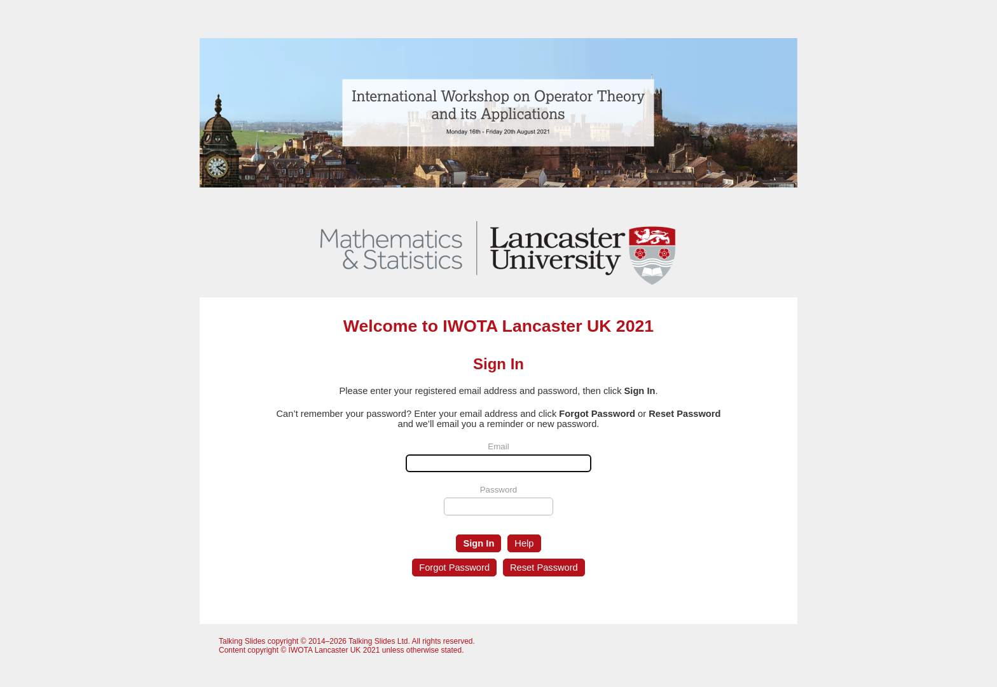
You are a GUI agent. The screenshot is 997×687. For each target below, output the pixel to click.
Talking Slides (242, 641)
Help (523, 543)
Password (499, 489)
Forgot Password (454, 567)
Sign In (478, 543)
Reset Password (544, 567)
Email (498, 446)
